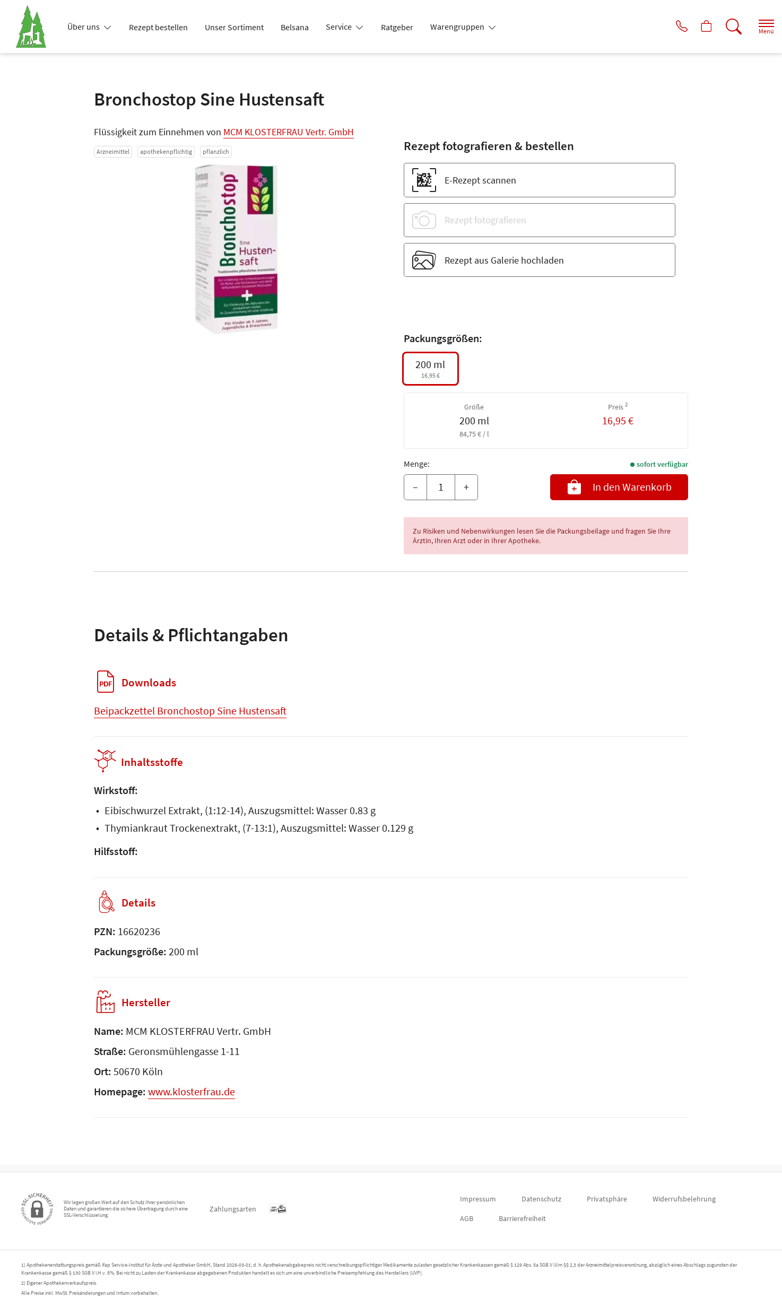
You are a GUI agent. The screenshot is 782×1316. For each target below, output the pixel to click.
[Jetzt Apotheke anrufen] (665, 26)
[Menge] (441, 487)
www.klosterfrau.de (191, 1098)
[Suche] (723, 26)
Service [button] (339, 26)
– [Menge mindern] (415, 486)
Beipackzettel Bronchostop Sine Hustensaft (190, 710)
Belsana (295, 27)
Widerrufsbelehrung (684, 1199)
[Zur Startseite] (35, 26)
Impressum (478, 1199)
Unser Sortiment (234, 27)
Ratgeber (397, 27)
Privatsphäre (607, 1199)
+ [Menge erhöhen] (466, 486)
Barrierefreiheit (522, 1218)
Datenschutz (541, 1199)
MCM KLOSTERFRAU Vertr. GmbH (288, 132)
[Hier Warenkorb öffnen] (694, 26)
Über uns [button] (84, 26)
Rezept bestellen (158, 27)
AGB (466, 1218)
